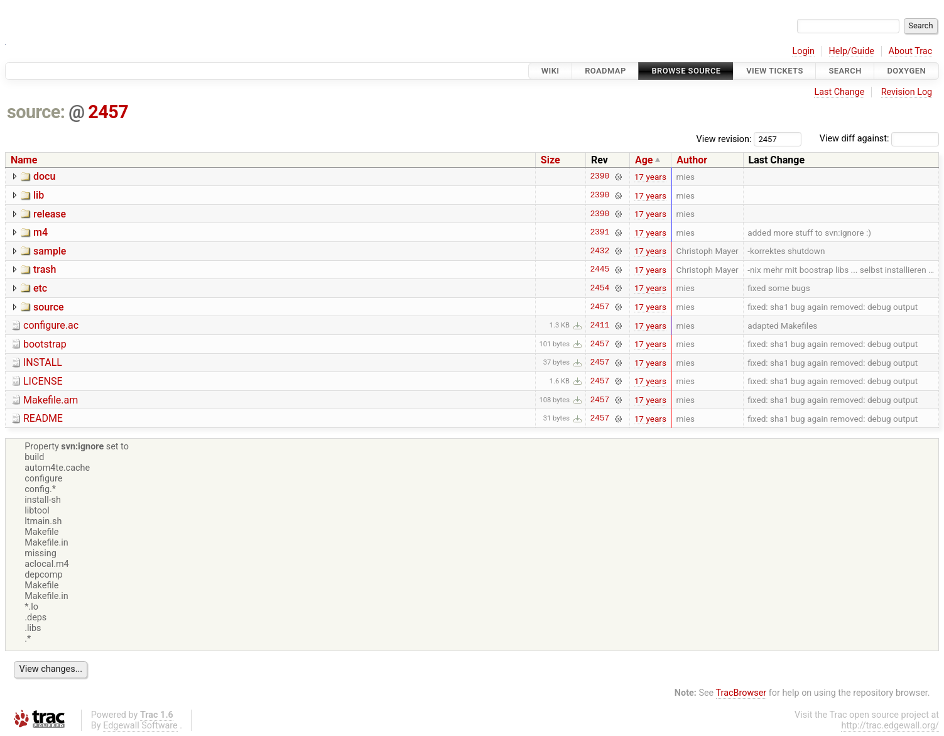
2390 (599, 176)
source (48, 307)
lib (38, 195)
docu (44, 176)
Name (24, 160)
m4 (40, 232)
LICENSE (42, 381)
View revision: (724, 138)
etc (40, 288)
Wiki (550, 70)
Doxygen (906, 70)
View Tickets (774, 70)
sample (49, 251)
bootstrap (45, 344)
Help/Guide (851, 51)
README (43, 418)
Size (550, 160)
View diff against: (879, 138)
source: (36, 112)
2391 (599, 232)
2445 (599, 269)
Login (803, 51)
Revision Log (907, 92)
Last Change (839, 92)
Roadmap (605, 70)
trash (44, 269)
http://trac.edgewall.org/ (890, 725)
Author (691, 160)
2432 (599, 250)
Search (844, 70)
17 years (650, 177)
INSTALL (42, 362)
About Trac (911, 51)
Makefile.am (50, 400)
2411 (599, 325)
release (49, 214)
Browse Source (685, 70)
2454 (599, 288)
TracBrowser (741, 693)
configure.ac (51, 325)
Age (644, 160)
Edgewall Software (140, 725)
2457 (108, 112)
